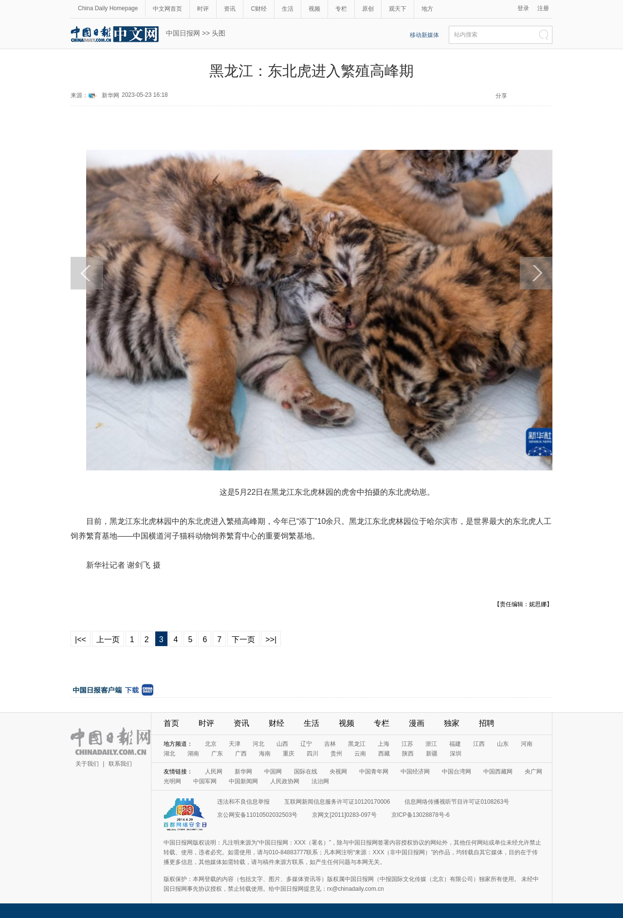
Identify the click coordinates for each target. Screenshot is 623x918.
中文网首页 (167, 8)
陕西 (408, 753)
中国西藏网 (498, 771)
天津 (234, 743)
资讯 (230, 8)
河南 (526, 743)
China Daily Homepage (108, 8)
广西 (241, 753)
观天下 (397, 8)
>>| (270, 639)
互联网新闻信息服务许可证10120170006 (337, 801)
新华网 (110, 95)
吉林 (330, 743)
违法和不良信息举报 (243, 801)
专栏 (341, 8)
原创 (368, 8)
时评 (203, 8)
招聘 (487, 723)
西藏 (384, 753)
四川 (312, 753)
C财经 (259, 8)
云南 (360, 753)
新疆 (432, 753)
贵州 (336, 753)
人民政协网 (284, 781)
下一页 (243, 639)
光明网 (172, 781)
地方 (427, 8)
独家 (451, 723)
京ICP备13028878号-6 (420, 814)
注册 (543, 8)
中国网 (273, 771)
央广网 (533, 771)
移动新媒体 (424, 35)
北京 (211, 743)
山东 (503, 743)
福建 (455, 743)
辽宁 (306, 743)
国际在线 (305, 771)
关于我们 (87, 763)
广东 (217, 753)
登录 (523, 8)
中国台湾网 (456, 771)
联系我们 (120, 763)
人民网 (213, 771)
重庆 (288, 753)
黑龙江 (357, 743)
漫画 (416, 723)
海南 (265, 753)
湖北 (169, 753)
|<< (80, 639)
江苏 (407, 743)
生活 (287, 8)
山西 (282, 743)
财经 (276, 723)
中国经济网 (415, 771)
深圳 (455, 753)
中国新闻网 (243, 781)
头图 (218, 33)
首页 (171, 723)
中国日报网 (183, 33)
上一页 (108, 639)
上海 (383, 743)
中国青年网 (373, 771)
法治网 (320, 781)
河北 (258, 743)
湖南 (193, 753)
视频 (314, 8)
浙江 (431, 743)
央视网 (338, 771)
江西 (479, 743)
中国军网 (205, 781)
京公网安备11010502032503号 (257, 814)
